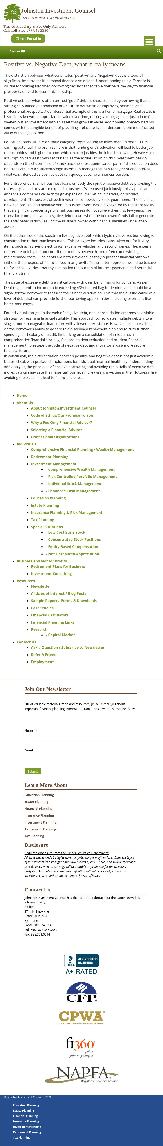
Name (31, 730)
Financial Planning (38, 808)
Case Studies (42, 607)
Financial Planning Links (52, 622)
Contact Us (26, 642)
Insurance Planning (39, 815)
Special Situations (47, 526)
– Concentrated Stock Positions (73, 539)
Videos (17, 51)
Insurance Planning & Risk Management (66, 512)
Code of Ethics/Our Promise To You (62, 415)
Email (29, 750)
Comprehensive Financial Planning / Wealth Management (82, 449)
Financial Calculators (49, 615)
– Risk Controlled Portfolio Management (81, 476)
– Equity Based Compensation (71, 546)
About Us (25, 402)
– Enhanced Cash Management (72, 490)
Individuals (26, 444)
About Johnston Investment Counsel (63, 408)
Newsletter (41, 586)
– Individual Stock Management (73, 483)
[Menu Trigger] (149, 41)
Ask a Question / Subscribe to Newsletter (67, 647)
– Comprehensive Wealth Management (80, 469)
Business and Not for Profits (42, 561)
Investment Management (53, 463)
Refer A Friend (43, 654)
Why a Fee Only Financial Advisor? (61, 422)
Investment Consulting (51, 573)
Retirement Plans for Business (58, 566)
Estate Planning (45, 505)
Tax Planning (42, 519)
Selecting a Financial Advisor (56, 429)
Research (39, 629)
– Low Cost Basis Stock (65, 532)
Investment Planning (40, 822)
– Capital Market (60, 634)
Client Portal (28, 38)
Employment (42, 661)
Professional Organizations (55, 436)
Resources (26, 580)
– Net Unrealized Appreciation (72, 553)
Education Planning (48, 498)
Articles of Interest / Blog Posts (58, 593)
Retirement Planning (49, 456)
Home (22, 395)
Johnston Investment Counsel (58, 10)
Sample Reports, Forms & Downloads (64, 600)
